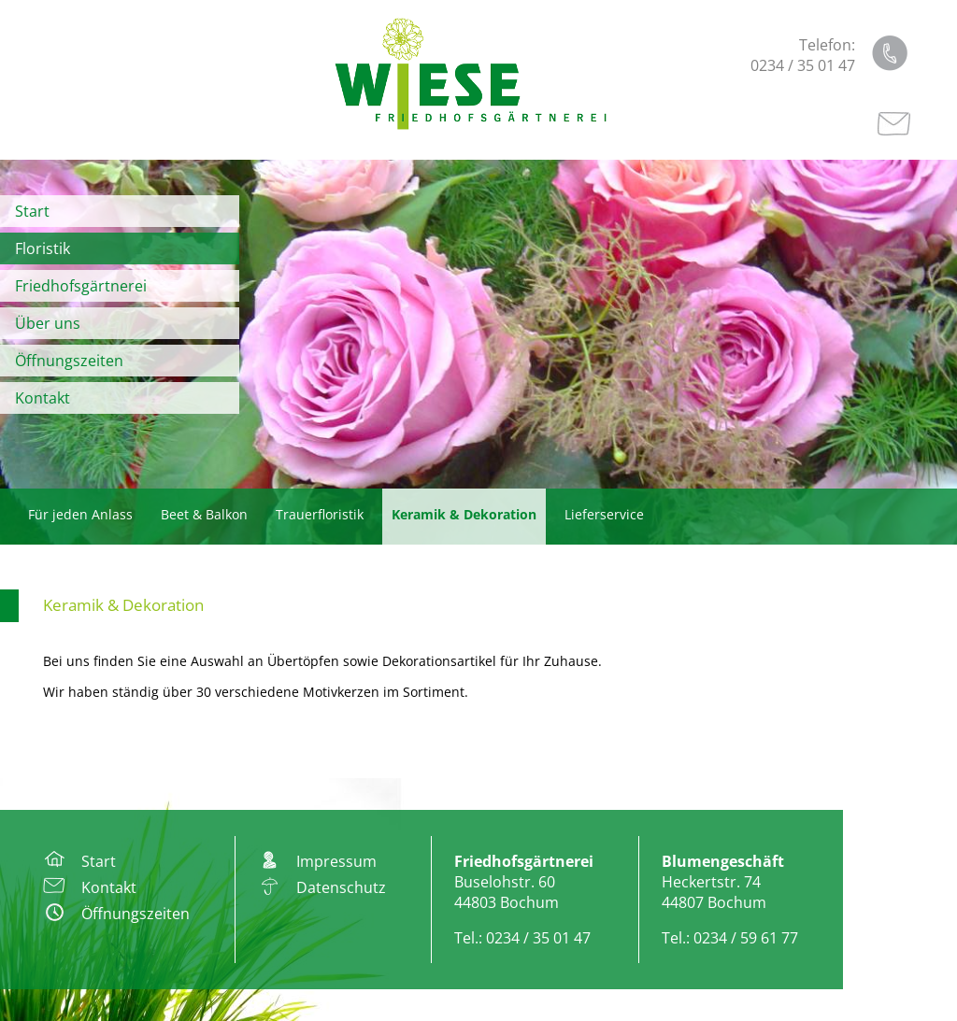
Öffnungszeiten (69, 360)
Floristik (42, 248)
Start (32, 211)
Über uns (47, 323)
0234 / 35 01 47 (802, 65)
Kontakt (42, 398)
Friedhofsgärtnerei (81, 286)
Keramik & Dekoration (123, 605)
